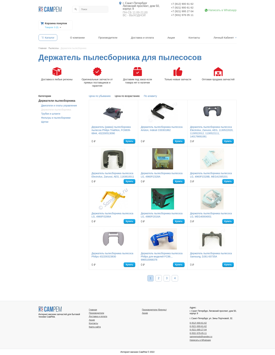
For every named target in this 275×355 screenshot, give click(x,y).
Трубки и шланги (50, 113)
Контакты (194, 37)
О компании (77, 37)
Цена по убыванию (100, 96)
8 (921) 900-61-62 (198, 326)
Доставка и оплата (142, 37)
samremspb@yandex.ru (201, 336)
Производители (107, 37)
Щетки (44, 121)
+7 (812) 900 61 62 (182, 3)
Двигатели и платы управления (59, 105)
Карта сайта (95, 327)
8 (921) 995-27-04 (198, 329)
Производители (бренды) (154, 310)
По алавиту (150, 96)
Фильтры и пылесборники (56, 117)
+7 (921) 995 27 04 (182, 11)
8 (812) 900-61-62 (198, 323)
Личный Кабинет (224, 37)
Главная (93, 310)
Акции (171, 37)
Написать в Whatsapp (222, 10)
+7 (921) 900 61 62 (182, 7)
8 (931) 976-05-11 (198, 333)
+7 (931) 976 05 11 (182, 14)
